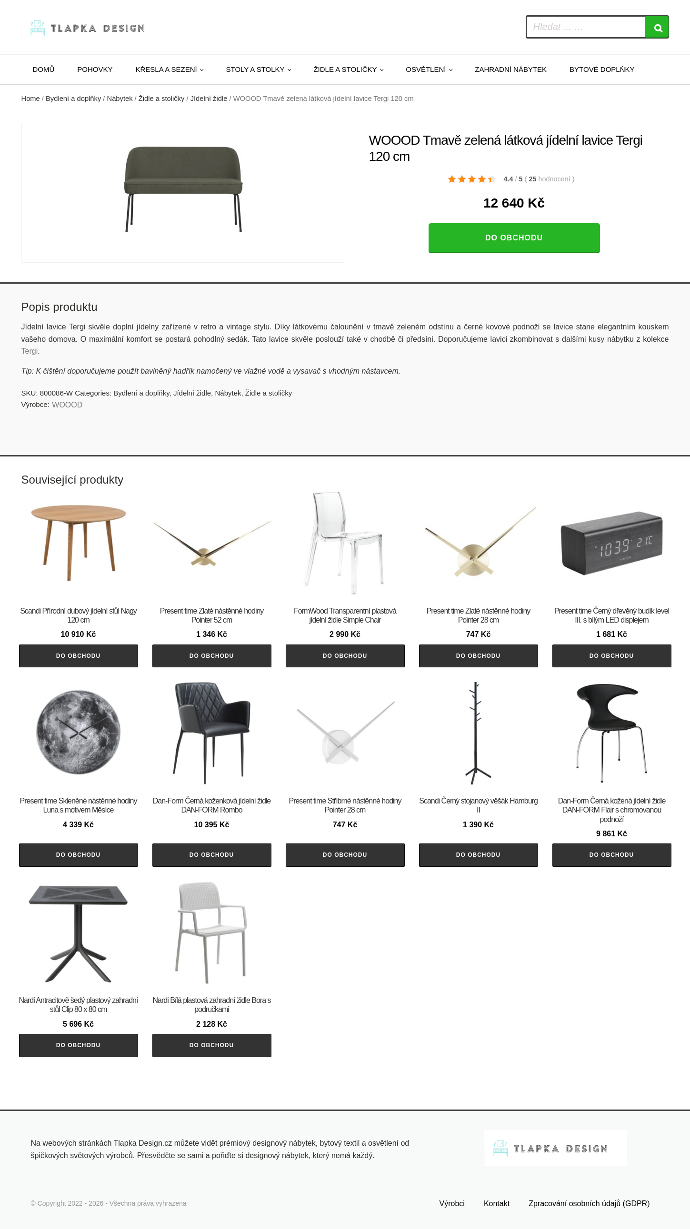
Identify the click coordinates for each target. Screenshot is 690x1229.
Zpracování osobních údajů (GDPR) (589, 1203)
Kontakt (497, 1203)
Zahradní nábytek (511, 69)
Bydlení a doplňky (73, 98)
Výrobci (452, 1203)
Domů (44, 69)
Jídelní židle (209, 98)
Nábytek (120, 98)
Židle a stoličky (345, 69)
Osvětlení (426, 69)
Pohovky (94, 69)
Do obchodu (514, 238)
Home (30, 98)
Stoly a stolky (255, 69)
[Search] (657, 27)
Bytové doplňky (602, 69)
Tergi (29, 351)
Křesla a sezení (166, 69)
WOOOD (67, 405)
